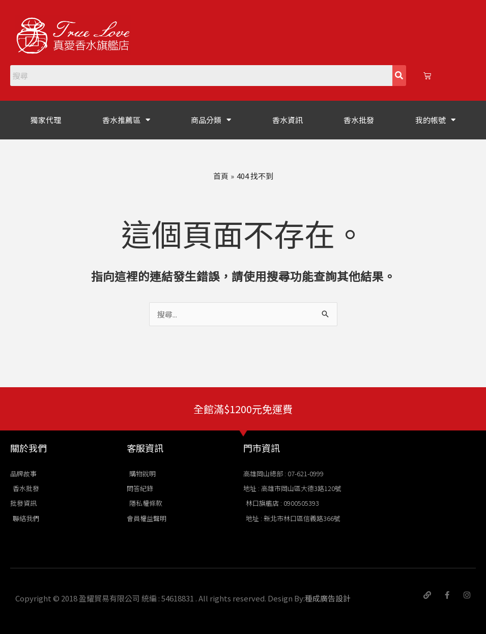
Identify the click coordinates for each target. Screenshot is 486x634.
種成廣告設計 (328, 598)
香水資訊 (287, 119)
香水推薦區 (126, 120)
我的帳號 (435, 120)
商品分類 (211, 120)
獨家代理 (46, 119)
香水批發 (359, 119)
